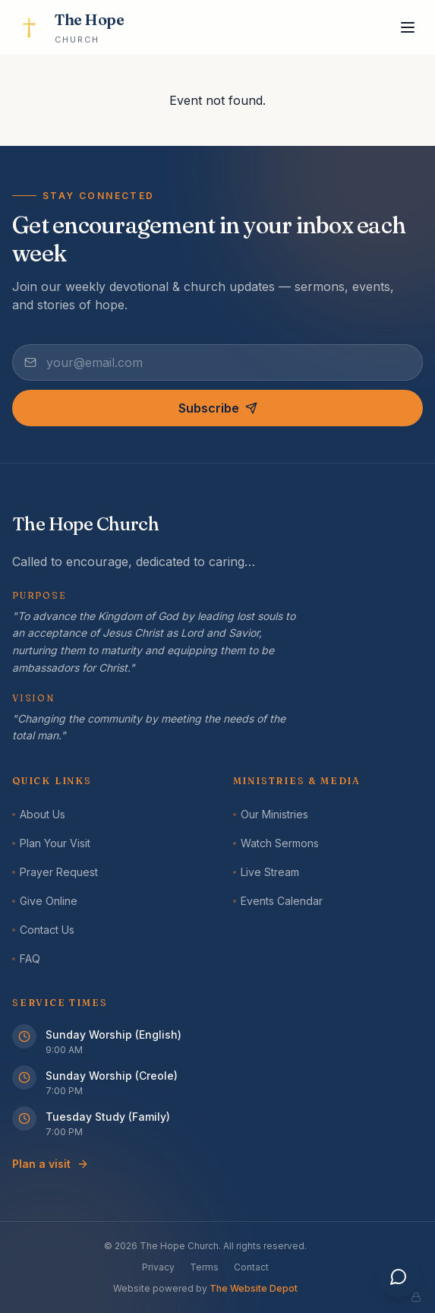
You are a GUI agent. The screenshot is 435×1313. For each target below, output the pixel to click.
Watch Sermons (276, 843)
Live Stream (266, 871)
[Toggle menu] (407, 27)
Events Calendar (278, 900)
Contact (251, 1267)
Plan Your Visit (51, 843)
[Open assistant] (398, 1276)
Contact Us (43, 929)
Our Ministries (270, 814)
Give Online (44, 900)
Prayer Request (55, 871)
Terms (204, 1267)
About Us (38, 814)
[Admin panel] (416, 1297)
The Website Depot (254, 1288)
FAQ (26, 958)
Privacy (158, 1267)
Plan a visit (50, 1163)
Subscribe (217, 408)
